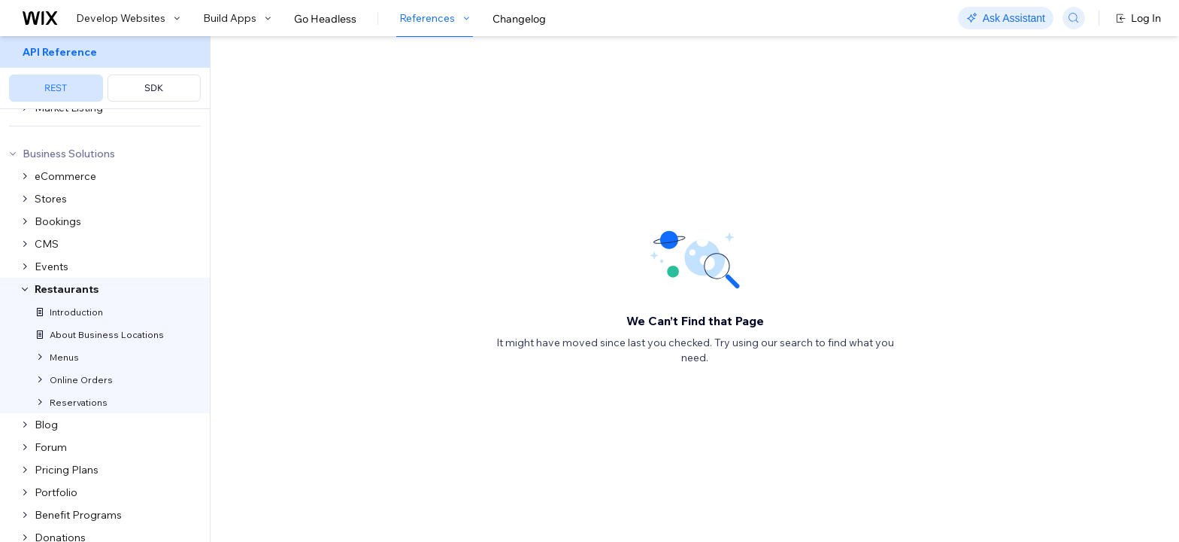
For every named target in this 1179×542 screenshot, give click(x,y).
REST (55, 87)
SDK (153, 87)
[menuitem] (105, 72)
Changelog (519, 19)
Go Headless (325, 19)
